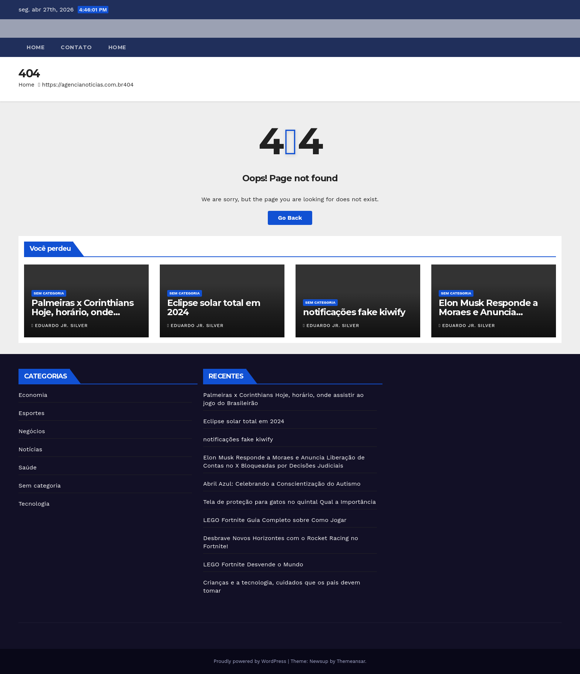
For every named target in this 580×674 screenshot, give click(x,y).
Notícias (30, 449)
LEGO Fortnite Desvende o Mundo (253, 564)
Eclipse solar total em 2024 (213, 307)
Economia (32, 394)
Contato (76, 47)
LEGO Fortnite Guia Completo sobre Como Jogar (275, 519)
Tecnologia (34, 503)
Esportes (31, 413)
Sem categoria (49, 293)
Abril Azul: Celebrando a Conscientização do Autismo (281, 483)
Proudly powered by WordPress (250, 661)
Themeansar (351, 661)
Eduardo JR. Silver (59, 325)
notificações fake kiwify (354, 312)
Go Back (290, 217)
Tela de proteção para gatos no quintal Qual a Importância (289, 501)
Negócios (31, 431)
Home (35, 47)
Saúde (27, 467)
